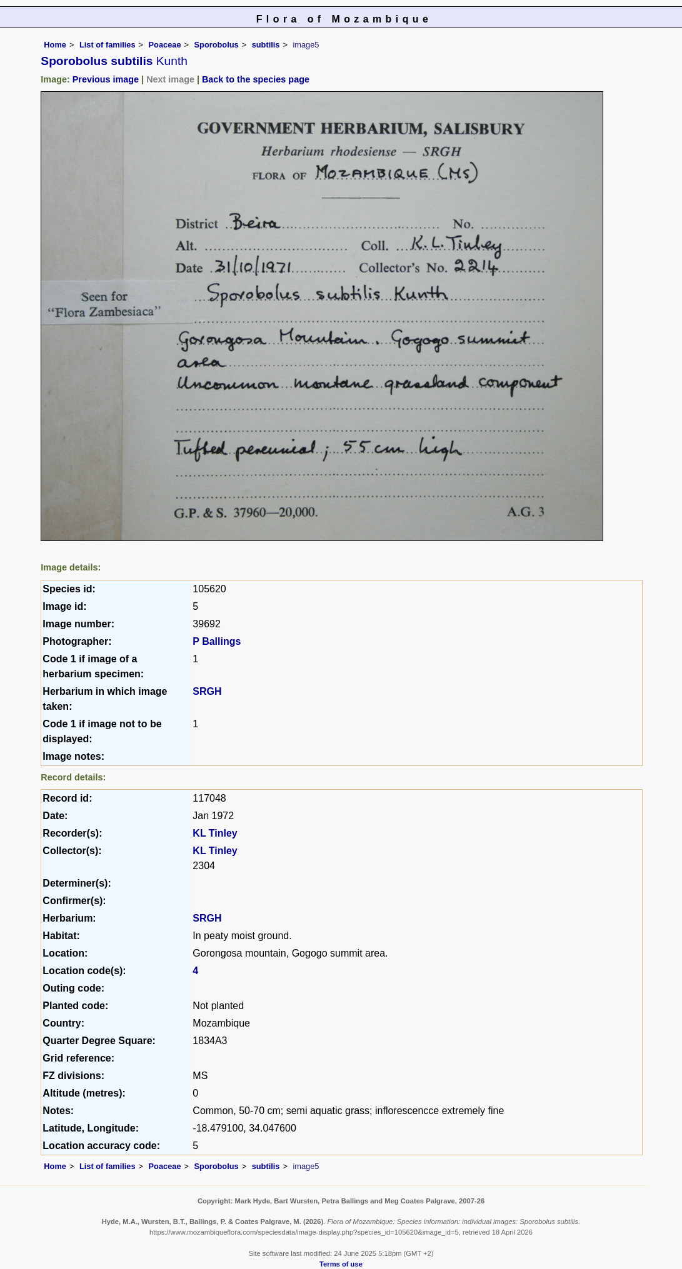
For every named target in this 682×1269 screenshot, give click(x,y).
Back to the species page (255, 79)
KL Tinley (215, 833)
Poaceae (165, 44)
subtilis (266, 44)
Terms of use (341, 1264)
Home (55, 44)
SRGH (207, 691)
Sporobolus (216, 44)
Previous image (106, 79)
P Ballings (217, 641)
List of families (107, 44)
